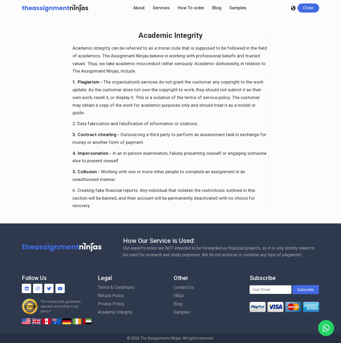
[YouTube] (60, 288)
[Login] (308, 8)
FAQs (179, 295)
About (139, 7)
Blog (216, 7)
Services (161, 7)
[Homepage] (55, 8)
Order (308, 8)
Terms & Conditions (116, 287)
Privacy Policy (111, 303)
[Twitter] (49, 288)
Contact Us (184, 287)
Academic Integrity (115, 312)
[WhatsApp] (326, 328)
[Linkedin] (26, 288)
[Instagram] (37, 288)
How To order (191, 7)
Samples (237, 7)
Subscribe (305, 289)
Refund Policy (111, 295)
